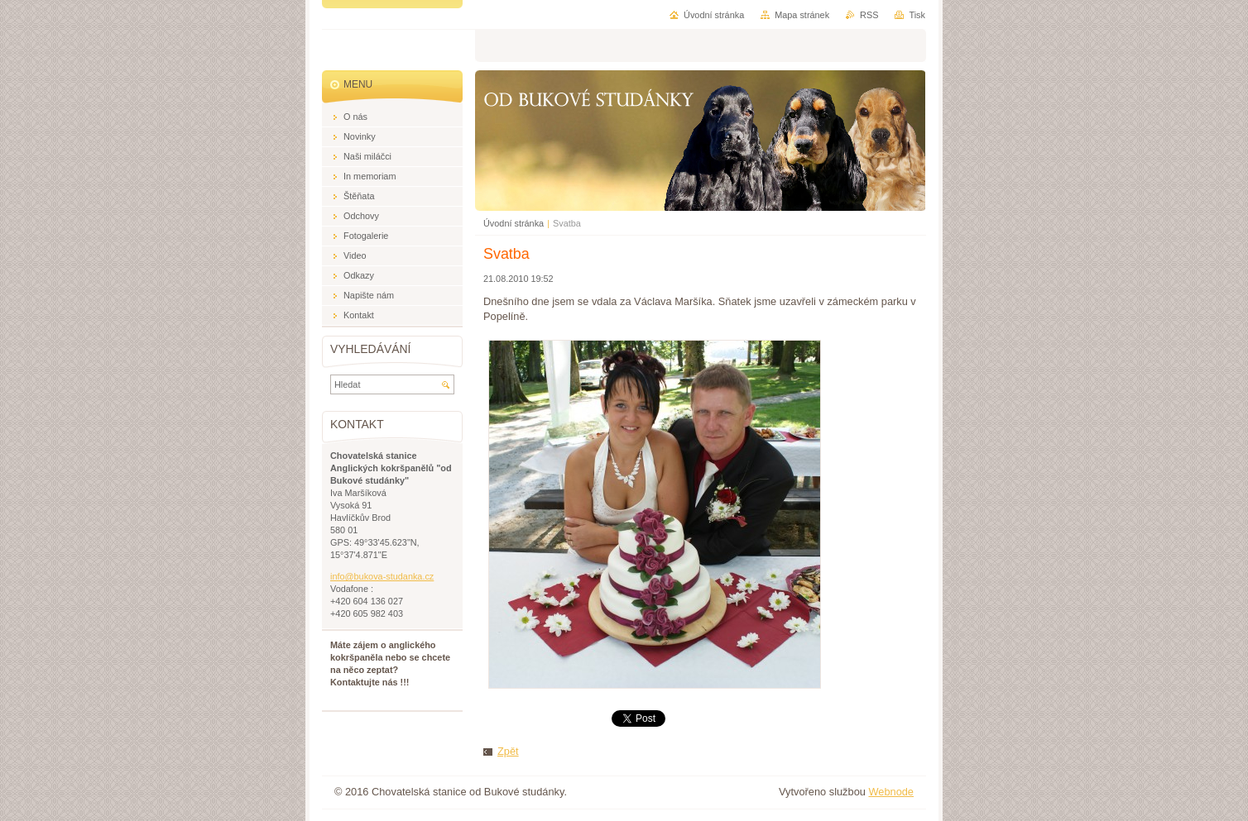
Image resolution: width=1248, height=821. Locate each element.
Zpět (508, 751)
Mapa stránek (802, 15)
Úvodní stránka (513, 223)
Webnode (891, 791)
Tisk (917, 15)
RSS (869, 15)
